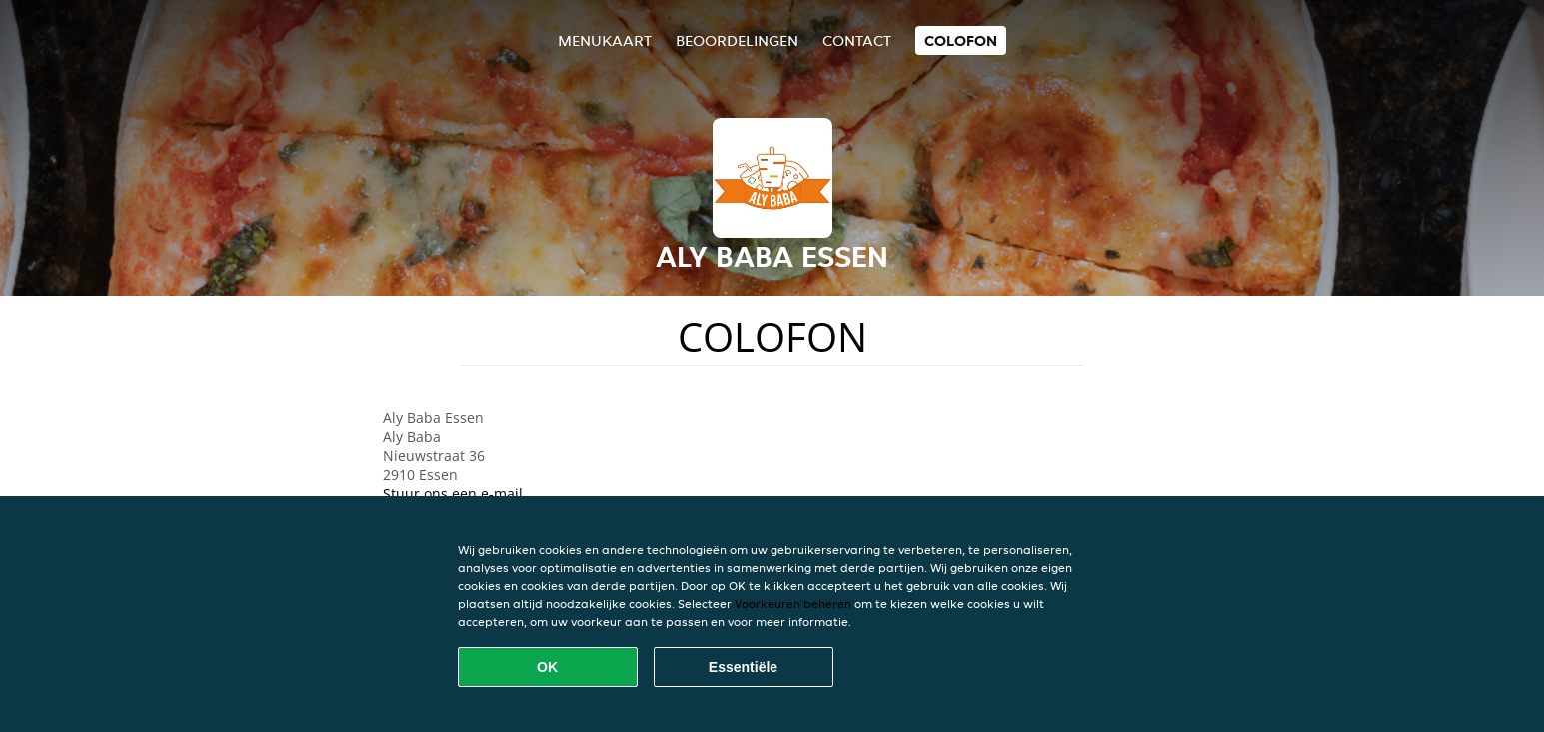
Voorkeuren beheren (793, 603)
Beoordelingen (737, 40)
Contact (856, 40)
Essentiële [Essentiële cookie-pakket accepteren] (743, 667)
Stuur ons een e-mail (453, 493)
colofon (960, 40)
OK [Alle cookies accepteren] (547, 667)
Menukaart (605, 40)
